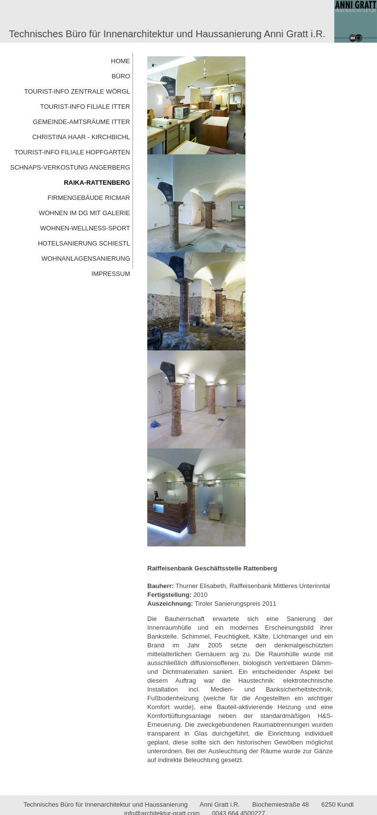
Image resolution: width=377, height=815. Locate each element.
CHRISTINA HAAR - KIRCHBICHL (81, 137)
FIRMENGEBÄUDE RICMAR (89, 197)
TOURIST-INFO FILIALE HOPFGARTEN (72, 152)
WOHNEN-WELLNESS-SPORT (85, 228)
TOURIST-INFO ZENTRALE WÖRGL (77, 91)
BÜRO (120, 76)
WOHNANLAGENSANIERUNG (85, 258)
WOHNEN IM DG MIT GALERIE (84, 213)
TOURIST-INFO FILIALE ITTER (85, 106)
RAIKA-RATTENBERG (97, 182)
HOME (120, 61)
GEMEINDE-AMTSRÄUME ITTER (81, 121)
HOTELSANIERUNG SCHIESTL (84, 243)
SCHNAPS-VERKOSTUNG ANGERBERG (70, 167)
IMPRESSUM (110, 273)
